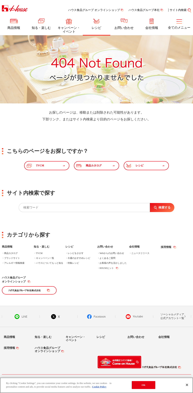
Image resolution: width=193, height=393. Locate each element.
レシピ (96, 28)
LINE (20, 316)
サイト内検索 (178, 10)
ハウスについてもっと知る (49, 263)
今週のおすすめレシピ (79, 258)
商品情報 (13, 28)
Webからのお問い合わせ (112, 253)
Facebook (96, 316)
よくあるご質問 (107, 258)
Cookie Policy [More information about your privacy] (99, 386)
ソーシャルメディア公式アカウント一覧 (172, 316)
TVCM (39, 253)
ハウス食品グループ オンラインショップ (94, 10)
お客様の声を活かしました (113, 263)
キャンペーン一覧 (45, 258)
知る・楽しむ (41, 28)
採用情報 (166, 247)
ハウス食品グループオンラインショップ (14, 279)
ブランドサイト (12, 258)
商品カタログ (11, 253)
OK (143, 385)
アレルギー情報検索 (14, 263)
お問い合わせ (124, 28)
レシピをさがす (75, 253)
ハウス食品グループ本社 (144, 10)
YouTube (134, 316)
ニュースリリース (140, 253)
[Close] (187, 385)
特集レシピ (73, 263)
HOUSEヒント (107, 268)
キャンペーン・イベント (69, 29)
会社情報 (151, 28)
